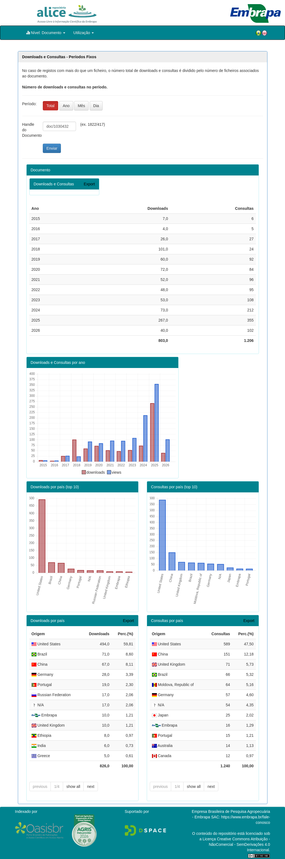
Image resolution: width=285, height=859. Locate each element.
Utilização (84, 32)
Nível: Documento (45, 32)
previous (40, 786)
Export (89, 184)
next (90, 786)
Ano (66, 106)
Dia (96, 106)
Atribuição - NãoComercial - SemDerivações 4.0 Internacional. (239, 844)
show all (73, 786)
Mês (81, 106)
